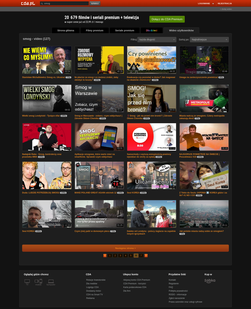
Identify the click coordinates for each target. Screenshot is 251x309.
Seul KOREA (133, 192)
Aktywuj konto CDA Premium (136, 280)
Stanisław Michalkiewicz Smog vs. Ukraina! (43, 77)
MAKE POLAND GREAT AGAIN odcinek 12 (96, 192)
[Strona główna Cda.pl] (28, 3)
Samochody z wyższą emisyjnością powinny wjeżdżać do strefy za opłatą (149, 155)
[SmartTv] (41, 286)
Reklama (90, 298)
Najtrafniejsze (209, 39)
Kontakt (172, 280)
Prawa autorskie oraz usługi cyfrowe (185, 302)
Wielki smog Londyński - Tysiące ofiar (41, 116)
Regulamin (174, 283)
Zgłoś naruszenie (177, 298)
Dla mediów (91, 283)
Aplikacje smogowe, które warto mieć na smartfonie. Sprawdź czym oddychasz (95, 155)
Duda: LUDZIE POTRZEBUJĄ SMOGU (40, 192)
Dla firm (126, 291)
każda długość (157, 39)
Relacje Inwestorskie (95, 280)
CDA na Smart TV (94, 294)
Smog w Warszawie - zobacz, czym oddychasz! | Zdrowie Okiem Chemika (98, 117)
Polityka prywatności (178, 291)
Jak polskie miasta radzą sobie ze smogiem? (201, 231)
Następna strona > (123, 248)
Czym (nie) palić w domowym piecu (92, 231)
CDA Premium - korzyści (134, 283)
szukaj (95, 3)
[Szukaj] (64, 3)
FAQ (171, 287)
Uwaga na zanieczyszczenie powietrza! (198, 77)
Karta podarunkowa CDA (134, 287)
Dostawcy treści (93, 291)
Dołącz (167, 19)
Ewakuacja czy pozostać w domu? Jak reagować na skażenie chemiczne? (151, 78)
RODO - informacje (178, 294)
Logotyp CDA (92, 287)
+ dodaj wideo (226, 9)
